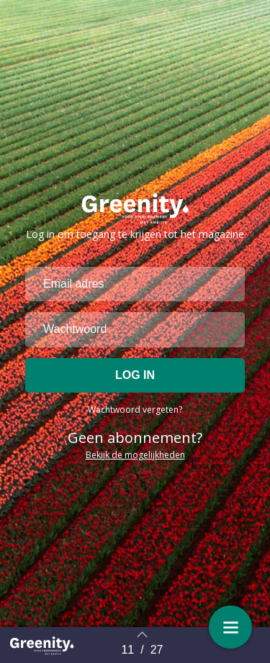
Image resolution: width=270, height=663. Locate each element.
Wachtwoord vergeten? (135, 409)
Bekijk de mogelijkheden (135, 455)
